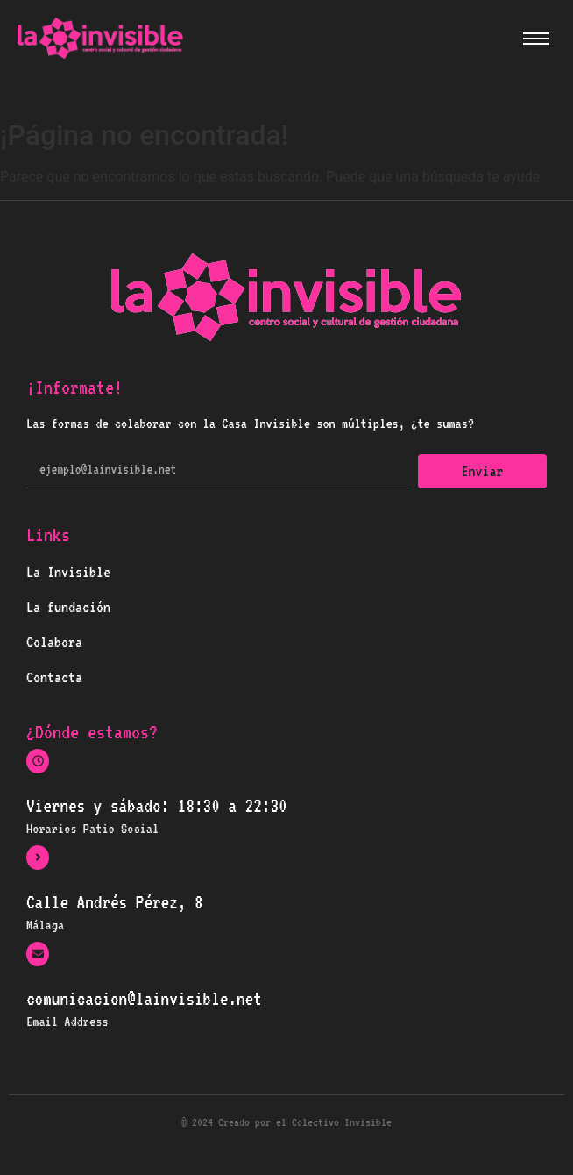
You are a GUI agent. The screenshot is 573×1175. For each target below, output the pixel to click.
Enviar (483, 471)
